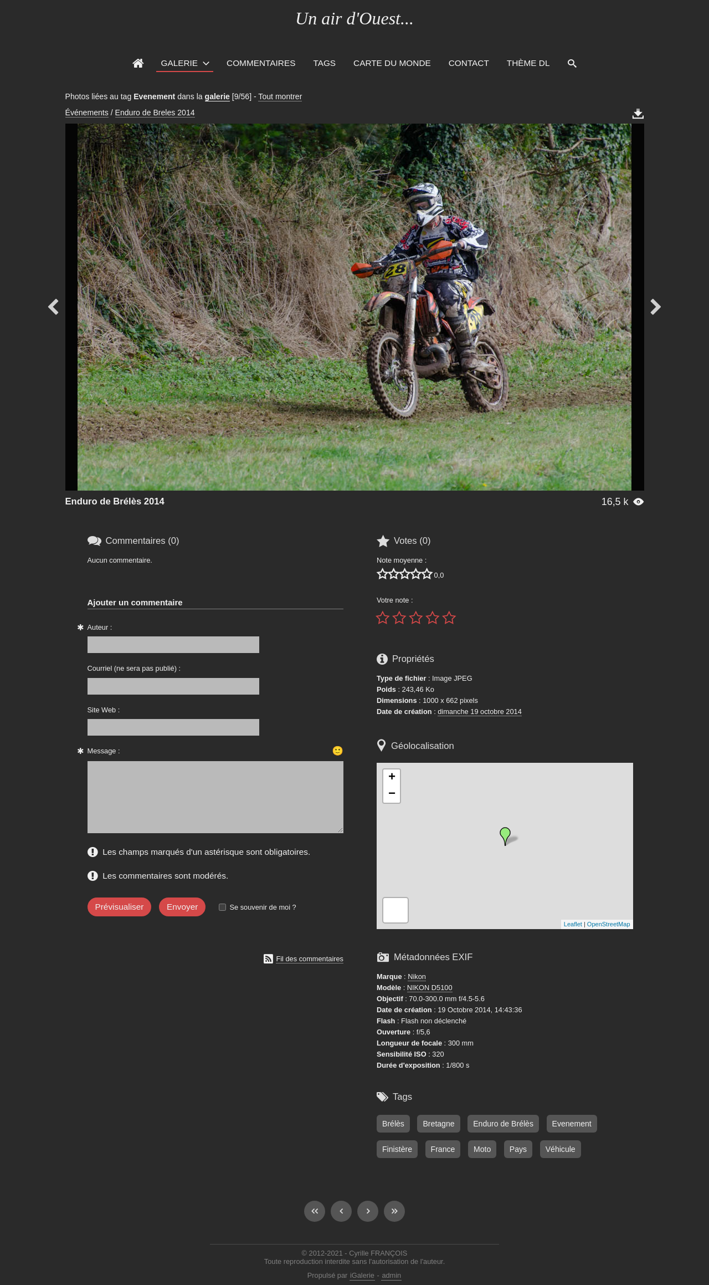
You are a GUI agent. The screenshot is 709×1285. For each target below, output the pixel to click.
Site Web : (104, 710)
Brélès (393, 1123)
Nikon (417, 976)
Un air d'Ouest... (354, 18)
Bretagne (438, 1123)
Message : (104, 751)
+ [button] (391, 777)
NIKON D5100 (430, 987)
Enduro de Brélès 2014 (115, 501)
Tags (324, 63)
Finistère (397, 1149)
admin (391, 1275)
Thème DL (528, 63)
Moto (482, 1149)
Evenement (572, 1123)
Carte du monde (392, 63)
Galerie (179, 63)
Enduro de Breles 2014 (155, 112)
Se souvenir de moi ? (262, 920)
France (443, 1149)
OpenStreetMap (608, 924)
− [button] (391, 794)
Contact (469, 63)
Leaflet (573, 924)
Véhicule (561, 1149)
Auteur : (100, 627)
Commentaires (261, 63)
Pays (518, 1149)
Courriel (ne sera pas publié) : (134, 668)
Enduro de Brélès (503, 1123)
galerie (217, 96)
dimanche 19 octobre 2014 (480, 711)
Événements (87, 112)
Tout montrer (280, 96)
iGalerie (362, 1275)
